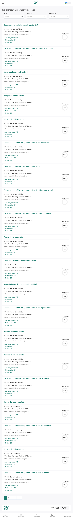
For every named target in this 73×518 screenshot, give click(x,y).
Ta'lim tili (29, 13)
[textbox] (13, 17)
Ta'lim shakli (53, 13)
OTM (5, 13)
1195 (64, 508)
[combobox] (14, 17)
